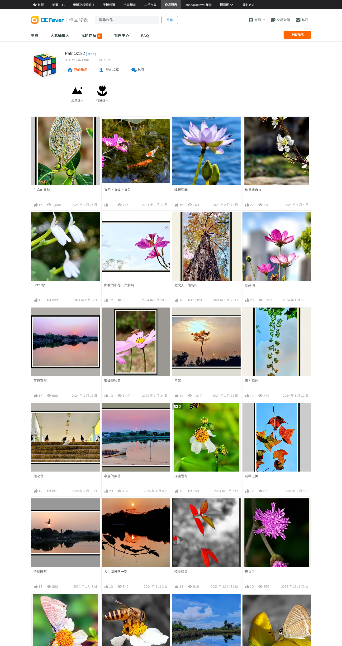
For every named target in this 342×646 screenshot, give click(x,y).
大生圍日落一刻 (115, 572)
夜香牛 (250, 572)
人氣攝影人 (59, 36)
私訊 (141, 70)
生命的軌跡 (41, 190)
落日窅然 (40, 381)
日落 (177, 381)
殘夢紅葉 (181, 572)
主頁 (34, 36)
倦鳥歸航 (40, 572)
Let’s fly (39, 285)
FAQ (145, 36)
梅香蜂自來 (253, 190)
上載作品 (297, 35)
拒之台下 (40, 476)
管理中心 (121, 36)
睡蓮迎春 (181, 190)
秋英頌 (250, 285)
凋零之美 (251, 476)
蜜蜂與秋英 (112, 381)
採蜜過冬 (181, 476)
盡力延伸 (251, 381)
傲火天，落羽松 (186, 285)
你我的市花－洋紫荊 (119, 285)
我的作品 (91, 36)
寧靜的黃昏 (112, 476)
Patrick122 (75, 53)
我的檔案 (112, 70)
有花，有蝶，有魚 (117, 190)
